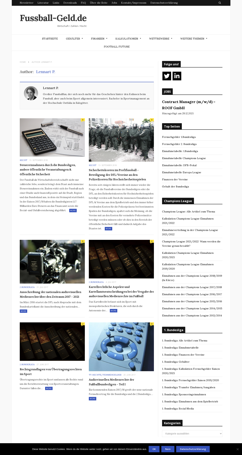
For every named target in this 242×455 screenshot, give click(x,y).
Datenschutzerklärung (164, 2)
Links (56, 2)
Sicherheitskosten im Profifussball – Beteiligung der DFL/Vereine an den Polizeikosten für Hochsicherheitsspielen (117, 174)
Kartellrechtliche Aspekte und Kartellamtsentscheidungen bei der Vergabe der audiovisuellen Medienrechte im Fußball (121, 291)
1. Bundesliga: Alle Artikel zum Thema (184, 340)
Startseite (50, 38)
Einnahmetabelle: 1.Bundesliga (180, 151)
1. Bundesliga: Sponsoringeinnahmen (184, 394)
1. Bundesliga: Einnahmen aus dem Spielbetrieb (190, 401)
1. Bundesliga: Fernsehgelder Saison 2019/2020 (190, 380)
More (73, 210)
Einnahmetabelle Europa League (181, 172)
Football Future (117, 46)
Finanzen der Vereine (175, 179)
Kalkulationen (126, 38)
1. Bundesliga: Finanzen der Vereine (183, 354)
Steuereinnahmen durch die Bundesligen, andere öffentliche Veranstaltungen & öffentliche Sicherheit (48, 169)
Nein (168, 449)
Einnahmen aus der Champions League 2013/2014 (192, 315)
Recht (23, 160)
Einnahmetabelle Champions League (184, 158)
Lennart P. (51, 88)
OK (154, 449)
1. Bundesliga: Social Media (178, 408)
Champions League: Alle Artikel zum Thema (188, 211)
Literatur (43, 2)
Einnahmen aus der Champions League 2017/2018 (192, 287)
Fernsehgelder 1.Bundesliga (179, 137)
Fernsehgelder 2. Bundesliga (179, 144)
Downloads (70, 2)
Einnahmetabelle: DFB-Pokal (179, 165)
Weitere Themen (192, 38)
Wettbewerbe (159, 38)
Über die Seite (98, 2)
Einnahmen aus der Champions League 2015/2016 (192, 301)
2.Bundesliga (27, 287)
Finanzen (97, 38)
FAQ (83, 2)
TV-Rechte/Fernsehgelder (105, 375)
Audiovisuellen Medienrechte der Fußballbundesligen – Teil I (111, 382)
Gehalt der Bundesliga (175, 186)
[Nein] (237, 449)
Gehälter (73, 38)
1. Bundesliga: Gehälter (176, 361)
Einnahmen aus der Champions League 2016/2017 (192, 294)
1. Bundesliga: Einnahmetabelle (180, 347)
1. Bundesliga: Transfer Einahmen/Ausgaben (188, 387)
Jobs (114, 2)
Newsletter (27, 2)
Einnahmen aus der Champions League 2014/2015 (192, 308)
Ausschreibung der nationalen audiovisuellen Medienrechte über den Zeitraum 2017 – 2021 (50, 294)
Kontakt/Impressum (133, 2)
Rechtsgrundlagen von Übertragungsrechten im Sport (51, 372)
